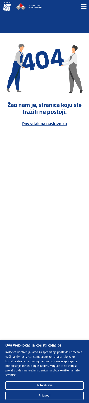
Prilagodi (44, 395)
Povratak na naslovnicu (44, 124)
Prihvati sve (44, 385)
